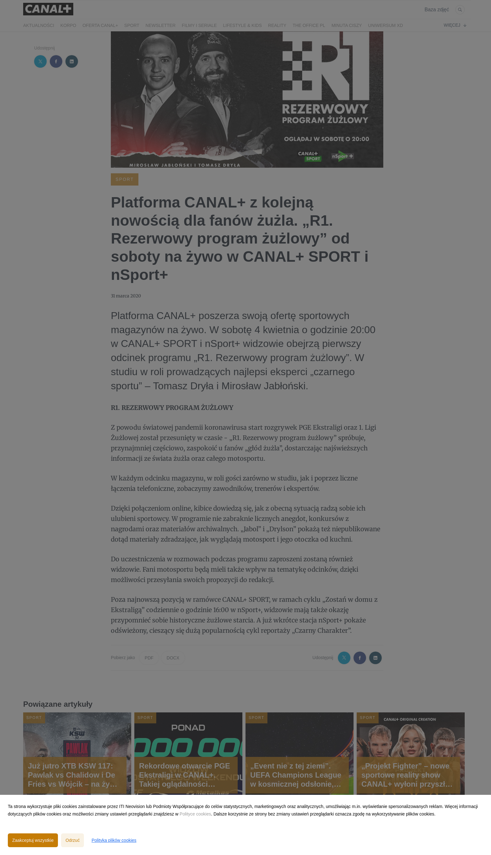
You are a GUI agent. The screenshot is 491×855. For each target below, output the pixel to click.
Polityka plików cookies (113, 840)
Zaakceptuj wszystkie (33, 840)
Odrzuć (72, 840)
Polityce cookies (195, 813)
